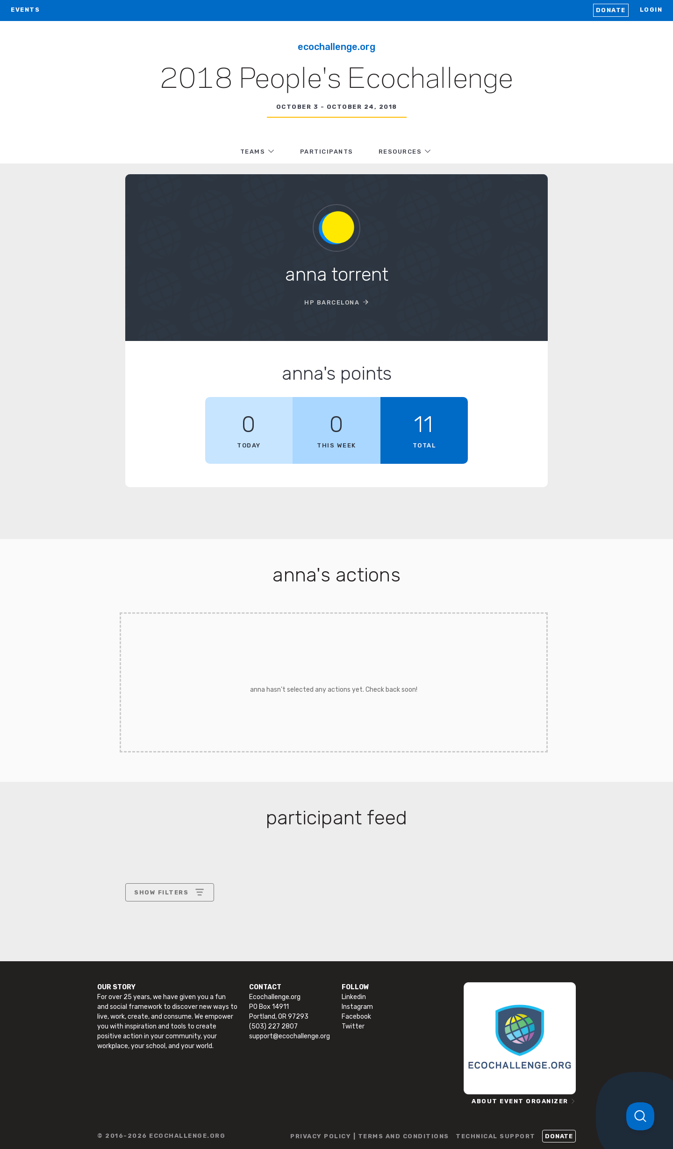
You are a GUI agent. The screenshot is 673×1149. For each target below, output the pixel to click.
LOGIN (651, 9)
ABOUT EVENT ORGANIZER (520, 1101)
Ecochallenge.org (336, 46)
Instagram (357, 1007)
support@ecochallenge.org (289, 1036)
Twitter (353, 1026)
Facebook (356, 1017)
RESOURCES (400, 151)
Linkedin (354, 997)
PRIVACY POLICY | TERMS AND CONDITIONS (369, 1136)
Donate (611, 10)
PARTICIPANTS (326, 151)
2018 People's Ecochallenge (336, 80)
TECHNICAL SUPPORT (496, 1136)
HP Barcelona (331, 302)
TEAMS (252, 151)
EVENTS (25, 9)
